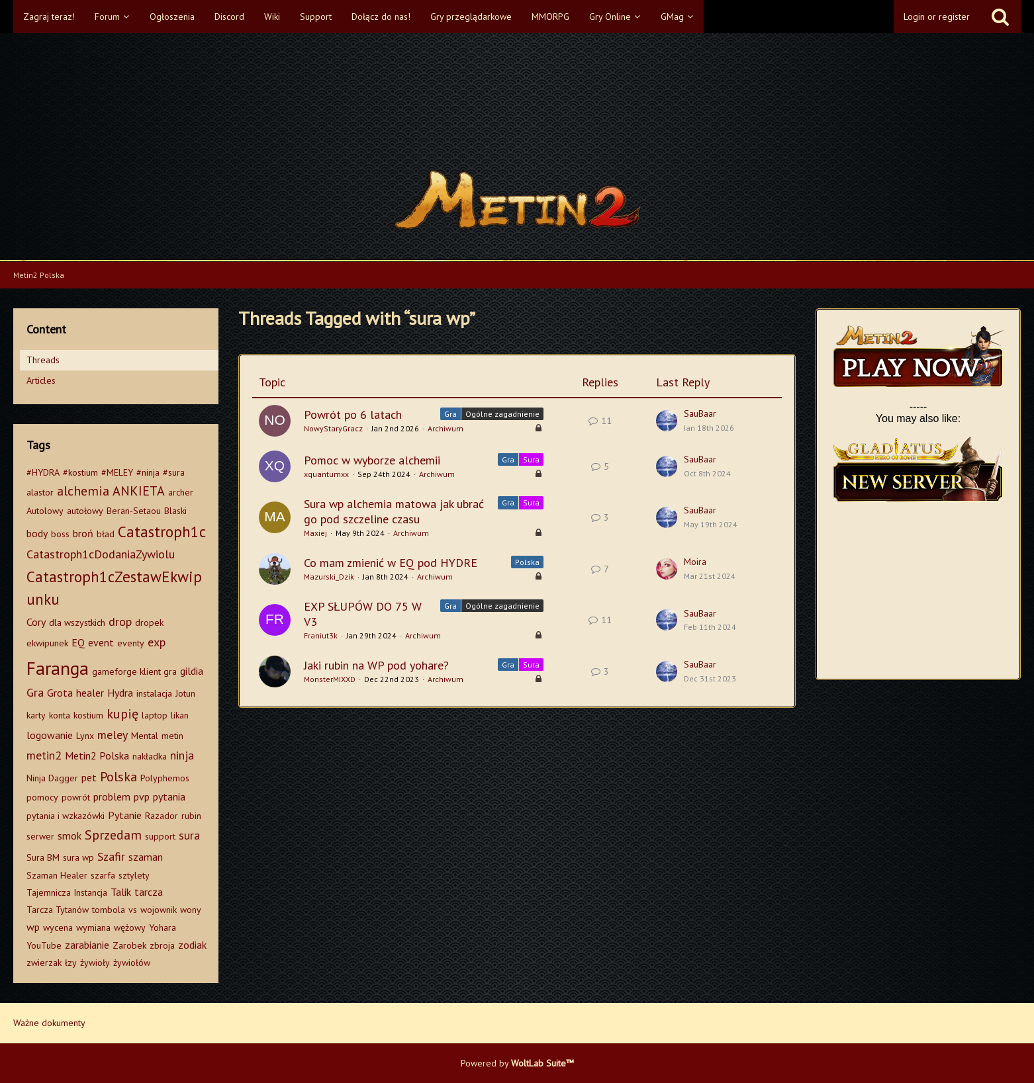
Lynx (85, 736)
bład (106, 534)
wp (33, 926)
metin (172, 736)
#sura (174, 472)
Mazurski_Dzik (329, 577)
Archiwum (445, 428)
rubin (191, 816)
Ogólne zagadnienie (502, 414)
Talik (121, 891)
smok (69, 835)
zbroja (162, 945)
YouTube (44, 945)
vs (132, 910)
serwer (40, 836)
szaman (145, 856)
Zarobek (129, 945)
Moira (695, 562)
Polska (118, 776)
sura (189, 835)
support (160, 836)
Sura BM (43, 857)
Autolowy (45, 511)
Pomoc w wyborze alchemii (372, 460)
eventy (130, 643)
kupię (122, 713)
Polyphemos (164, 778)
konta (59, 715)
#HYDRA (43, 472)
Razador (161, 816)
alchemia (83, 490)
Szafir (111, 856)
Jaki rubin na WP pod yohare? (376, 665)
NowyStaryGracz (333, 428)
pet (89, 777)
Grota (60, 692)
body (37, 533)
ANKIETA (139, 490)
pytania (169, 796)
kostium (88, 715)
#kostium (80, 472)
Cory (36, 621)
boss (60, 534)
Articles (41, 380)
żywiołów (131, 963)
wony (190, 910)
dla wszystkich (77, 622)
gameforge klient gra (134, 671)
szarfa (103, 875)
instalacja (154, 693)
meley (112, 734)
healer (90, 692)
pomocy (42, 797)
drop (120, 621)
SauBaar (700, 413)
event (101, 642)
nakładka (149, 756)
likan (180, 715)
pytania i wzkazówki (65, 816)
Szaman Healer (56, 875)
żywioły (95, 963)
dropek (149, 622)
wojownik (158, 910)
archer (180, 492)
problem (111, 796)
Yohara (162, 927)
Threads (43, 360)
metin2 (44, 755)
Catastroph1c (162, 531)
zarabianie (87, 944)
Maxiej (315, 533)
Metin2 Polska (97, 755)
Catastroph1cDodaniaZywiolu (100, 554)
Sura (531, 459)
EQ (78, 642)
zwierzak (44, 963)
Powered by (517, 1063)
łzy (71, 963)
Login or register (937, 16)
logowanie (49, 735)
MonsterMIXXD (329, 679)
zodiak (192, 944)
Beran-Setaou (134, 511)
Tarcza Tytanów (57, 910)
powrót (76, 797)
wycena (58, 927)
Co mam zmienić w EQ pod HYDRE (390, 562)
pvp (142, 796)
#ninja (148, 472)
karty (36, 715)
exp (156, 642)
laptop (154, 715)
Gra (35, 692)
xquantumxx (326, 474)
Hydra (120, 692)
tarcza (148, 891)
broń (83, 533)
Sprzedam (113, 835)
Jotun (185, 693)
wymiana (93, 927)
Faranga (57, 668)
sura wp (78, 857)
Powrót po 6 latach (353, 414)
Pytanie (125, 815)
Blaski (175, 511)
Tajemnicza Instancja (66, 892)
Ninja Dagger (52, 778)
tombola (108, 910)
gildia (191, 670)
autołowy (85, 511)
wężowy (130, 927)
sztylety (134, 875)
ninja (182, 755)
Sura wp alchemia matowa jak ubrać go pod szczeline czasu (394, 511)
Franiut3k (321, 635)
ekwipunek (47, 643)
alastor (40, 492)
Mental (144, 736)
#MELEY (117, 472)
